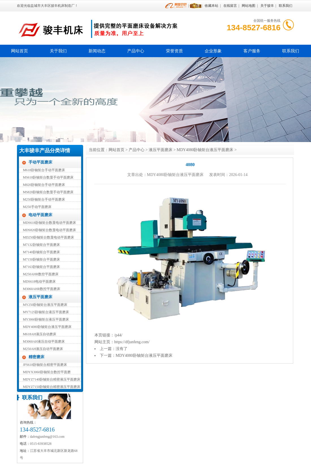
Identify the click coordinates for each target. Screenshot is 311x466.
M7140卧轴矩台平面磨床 (41, 252)
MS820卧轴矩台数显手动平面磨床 (48, 192)
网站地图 (248, 6)
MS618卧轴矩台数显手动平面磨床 (48, 177)
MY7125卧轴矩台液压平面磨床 (46, 312)
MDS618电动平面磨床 (39, 282)
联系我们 (285, 6)
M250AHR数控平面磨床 (41, 274)
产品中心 (135, 51)
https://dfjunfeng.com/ (132, 342)
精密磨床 (36, 357)
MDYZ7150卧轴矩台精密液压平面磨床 (51, 387)
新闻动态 (96, 51)
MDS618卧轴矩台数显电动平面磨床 (49, 223)
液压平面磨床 (40, 297)
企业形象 (213, 51)
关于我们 (58, 51)
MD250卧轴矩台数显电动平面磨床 (48, 237)
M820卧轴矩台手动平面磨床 (44, 185)
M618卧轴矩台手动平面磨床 (44, 170)
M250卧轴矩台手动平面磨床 (44, 199)
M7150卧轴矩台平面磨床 (41, 259)
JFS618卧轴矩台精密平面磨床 (45, 365)
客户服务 (251, 51)
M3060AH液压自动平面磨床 (44, 341)
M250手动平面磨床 (37, 207)
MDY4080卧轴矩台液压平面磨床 (47, 327)
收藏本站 (211, 6)
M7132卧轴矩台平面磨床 (41, 245)
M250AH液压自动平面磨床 (43, 349)
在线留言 (230, 6)
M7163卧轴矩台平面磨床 (41, 267)
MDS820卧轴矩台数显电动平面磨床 (49, 230)
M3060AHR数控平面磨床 (41, 289)
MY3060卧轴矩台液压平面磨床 (46, 319)
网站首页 (19, 51)
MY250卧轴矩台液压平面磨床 (45, 305)
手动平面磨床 (40, 162)
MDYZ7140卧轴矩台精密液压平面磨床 (51, 379)
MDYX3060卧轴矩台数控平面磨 (47, 372)
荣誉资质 (174, 51)
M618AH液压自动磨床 (39, 334)
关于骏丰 (267, 6)
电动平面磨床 (40, 215)
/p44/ (118, 335)
